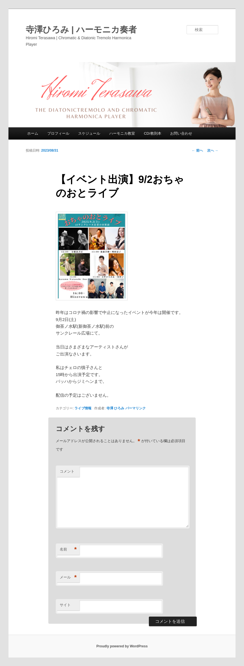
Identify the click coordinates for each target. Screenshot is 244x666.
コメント (67, 471)
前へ (197, 150)
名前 (68, 549)
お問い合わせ (181, 133)
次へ (212, 150)
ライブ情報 (82, 408)
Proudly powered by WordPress (121, 646)
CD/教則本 (152, 133)
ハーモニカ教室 (122, 133)
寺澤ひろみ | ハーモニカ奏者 (81, 29)
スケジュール (89, 133)
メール (68, 577)
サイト (65, 605)
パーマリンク (135, 408)
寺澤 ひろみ (115, 408)
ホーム (32, 133)
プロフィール (58, 133)
